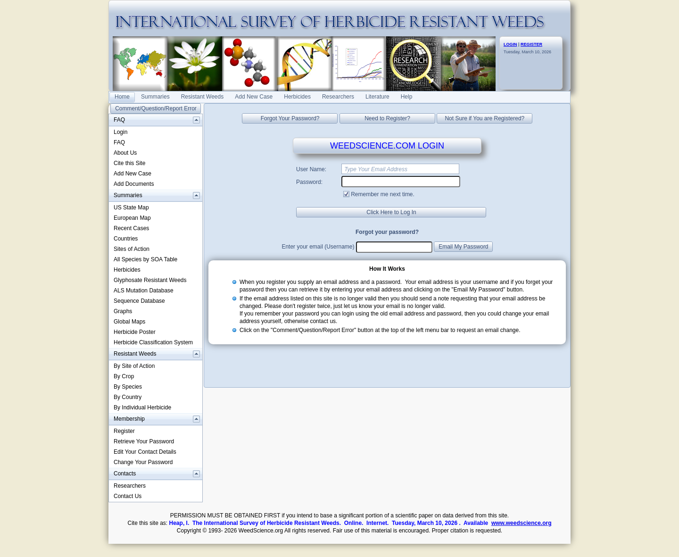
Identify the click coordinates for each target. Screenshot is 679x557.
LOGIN (510, 44)
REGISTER (531, 44)
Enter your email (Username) (318, 246)
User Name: (311, 169)
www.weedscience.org (521, 523)
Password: (309, 182)
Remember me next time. (382, 194)
